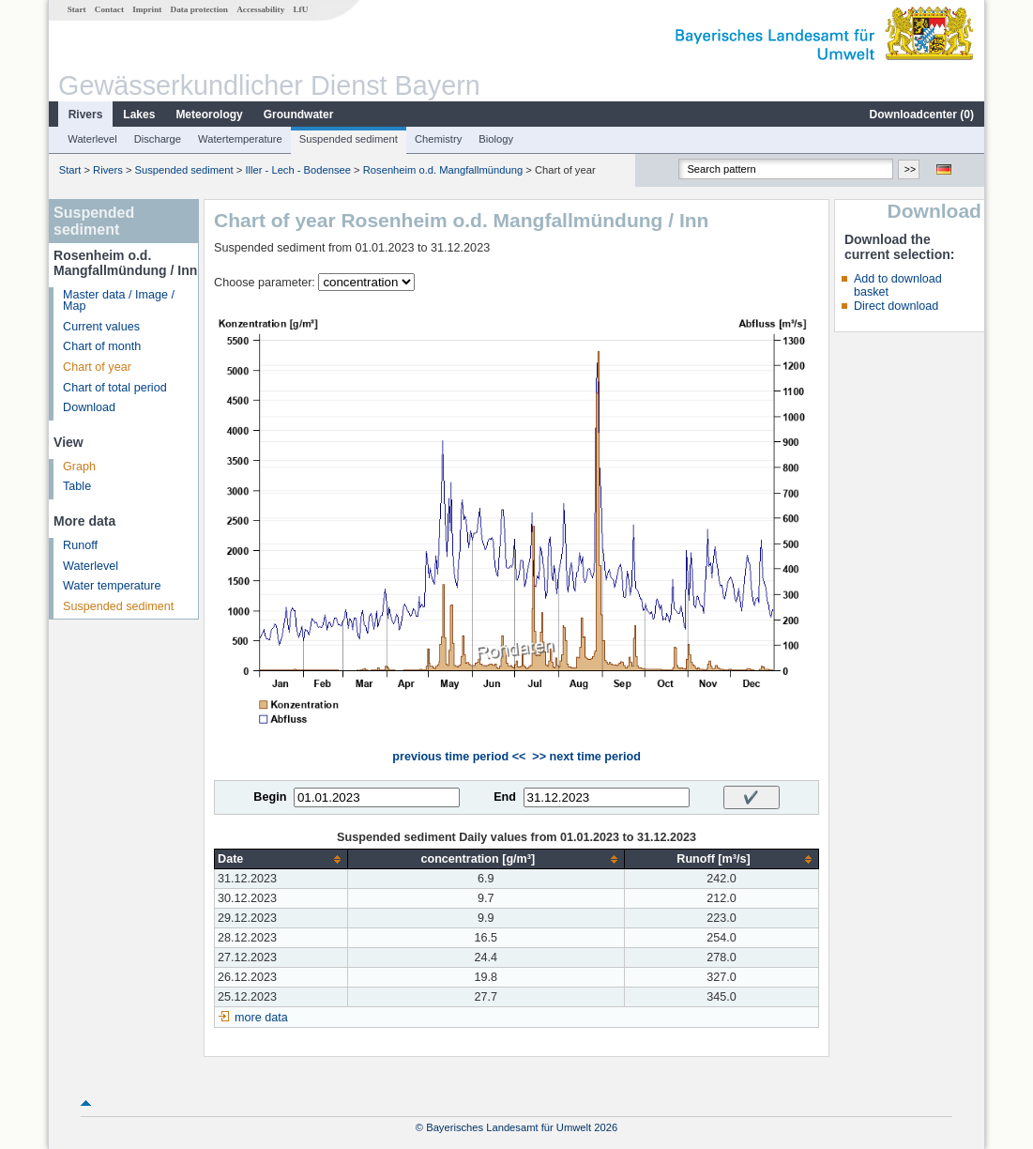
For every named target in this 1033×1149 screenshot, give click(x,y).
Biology (496, 139)
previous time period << (458, 756)
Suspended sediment (348, 139)
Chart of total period (115, 387)
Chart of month (102, 346)
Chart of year (97, 367)
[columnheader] (281, 859)
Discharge (157, 139)
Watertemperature (240, 139)
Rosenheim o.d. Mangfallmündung (443, 170)
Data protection (199, 9)
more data (261, 1017)
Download (89, 407)
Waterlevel (92, 139)
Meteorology (208, 114)
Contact (109, 9)
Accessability (260, 9)
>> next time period (586, 756)
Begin (269, 797)
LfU (300, 9)
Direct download (896, 306)
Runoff (80, 545)
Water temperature (112, 585)
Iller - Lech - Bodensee (298, 170)
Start (77, 9)
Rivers (85, 114)
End (505, 797)
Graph (79, 466)
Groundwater (299, 114)
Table (77, 486)
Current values (101, 326)
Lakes (139, 114)
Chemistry (438, 139)
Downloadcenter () (922, 114)
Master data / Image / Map (119, 301)
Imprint (146, 9)
